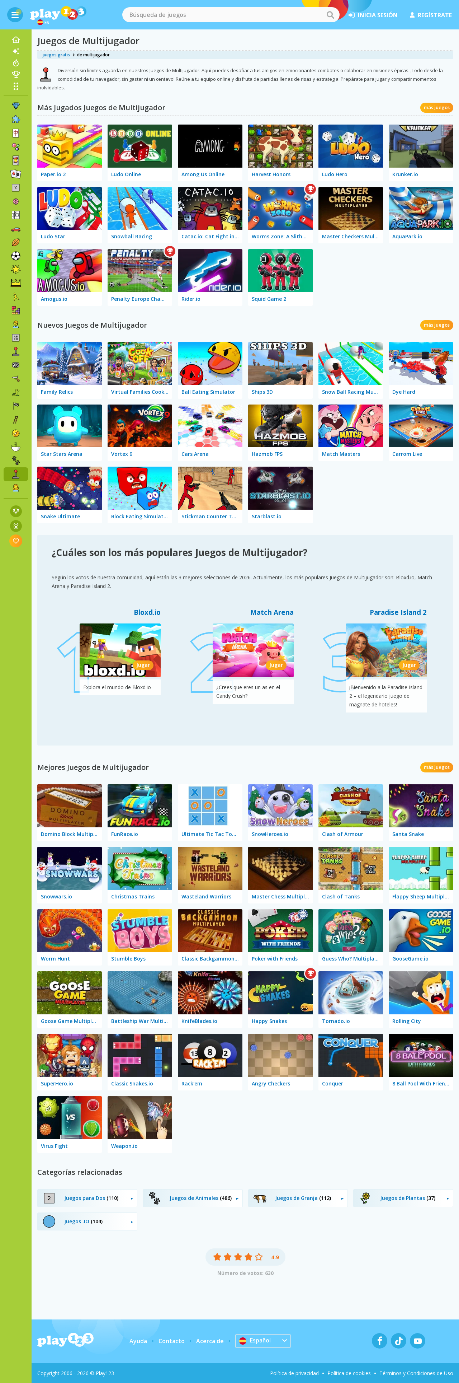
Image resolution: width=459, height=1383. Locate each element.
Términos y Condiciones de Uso (416, 1373)
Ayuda (138, 1341)
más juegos (437, 107)
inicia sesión (373, 15)
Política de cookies (349, 1373)
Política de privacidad (294, 1373)
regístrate (431, 15)
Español (255, 1341)
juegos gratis (56, 55)
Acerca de (210, 1341)
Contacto (171, 1341)
